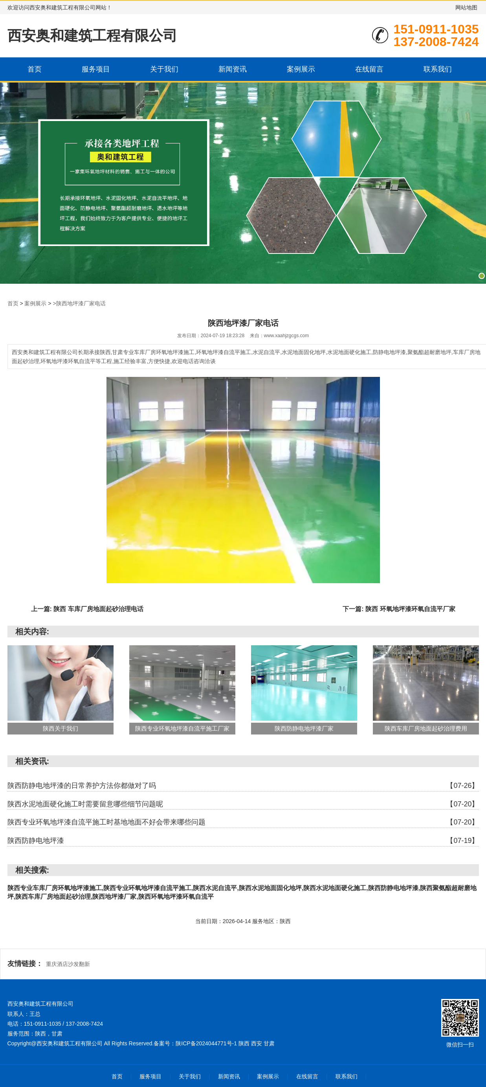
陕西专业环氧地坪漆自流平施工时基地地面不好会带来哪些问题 (243, 822)
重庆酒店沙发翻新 (68, 964)
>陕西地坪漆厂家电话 (79, 303)
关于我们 (164, 69)
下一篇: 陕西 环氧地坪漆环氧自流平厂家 (399, 609)
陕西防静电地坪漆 (243, 841)
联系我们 (438, 69)
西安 (257, 1043)
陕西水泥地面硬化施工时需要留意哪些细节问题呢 (243, 804)
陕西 (244, 1043)
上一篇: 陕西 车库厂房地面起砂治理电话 (87, 609)
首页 (35, 69)
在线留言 (369, 69)
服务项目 (96, 69)
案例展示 (301, 69)
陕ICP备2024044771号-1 (206, 1043)
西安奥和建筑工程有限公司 (92, 36)
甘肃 (269, 1043)
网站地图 (466, 7)
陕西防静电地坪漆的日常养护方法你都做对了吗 (243, 786)
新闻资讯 (232, 69)
